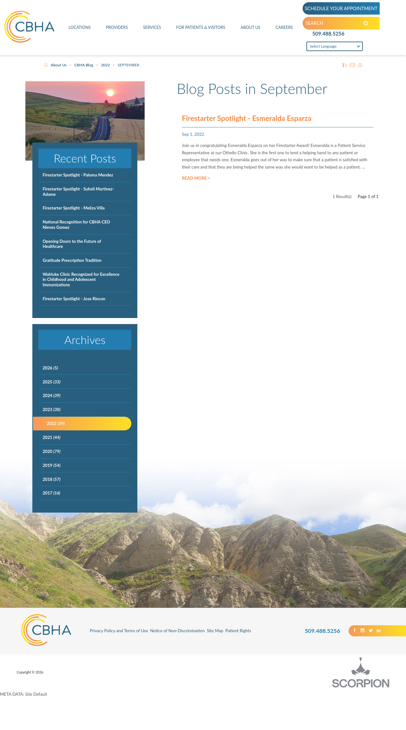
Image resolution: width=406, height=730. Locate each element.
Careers (284, 28)
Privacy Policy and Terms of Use (119, 630)
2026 (50, 367)
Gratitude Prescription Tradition (72, 260)
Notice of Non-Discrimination (177, 630)
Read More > (196, 179)
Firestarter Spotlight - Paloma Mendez (78, 174)
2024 (51, 395)
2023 (51, 409)
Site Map (215, 630)
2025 (51, 381)
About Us (250, 28)
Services (151, 28)
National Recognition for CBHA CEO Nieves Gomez (76, 224)
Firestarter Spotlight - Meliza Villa (74, 207)
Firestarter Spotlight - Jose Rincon (74, 298)
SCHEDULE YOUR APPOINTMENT (342, 8)
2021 (51, 437)
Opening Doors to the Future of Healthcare (72, 244)
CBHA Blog (83, 65)
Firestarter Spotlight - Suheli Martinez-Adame (78, 191)
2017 (51, 492)
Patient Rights (238, 630)
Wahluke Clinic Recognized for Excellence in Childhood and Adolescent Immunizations (81, 279)
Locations (79, 28)
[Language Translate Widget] (335, 48)
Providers (116, 28)
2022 (105, 65)
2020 (51, 451)
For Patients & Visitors (200, 28)
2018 (51, 479)
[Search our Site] (369, 24)
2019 (51, 465)
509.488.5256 (328, 35)
